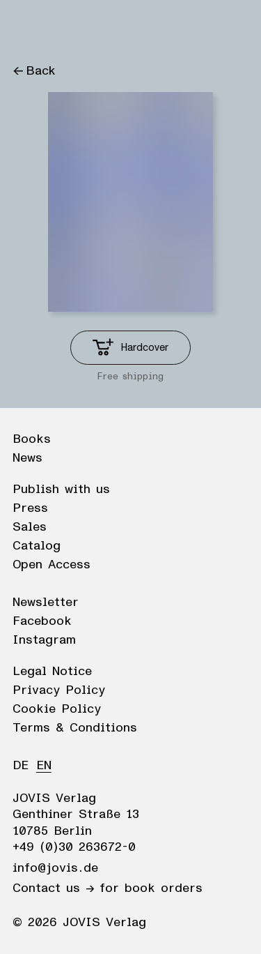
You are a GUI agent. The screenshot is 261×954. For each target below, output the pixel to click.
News (27, 458)
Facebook (42, 621)
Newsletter (46, 602)
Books (32, 439)
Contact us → (53, 888)
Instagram (44, 640)
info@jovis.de (55, 868)
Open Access (51, 565)
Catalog (37, 546)
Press (30, 508)
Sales (30, 527)
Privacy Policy (59, 690)
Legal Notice (52, 671)
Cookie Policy (57, 709)
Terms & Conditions (75, 728)
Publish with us (61, 489)
